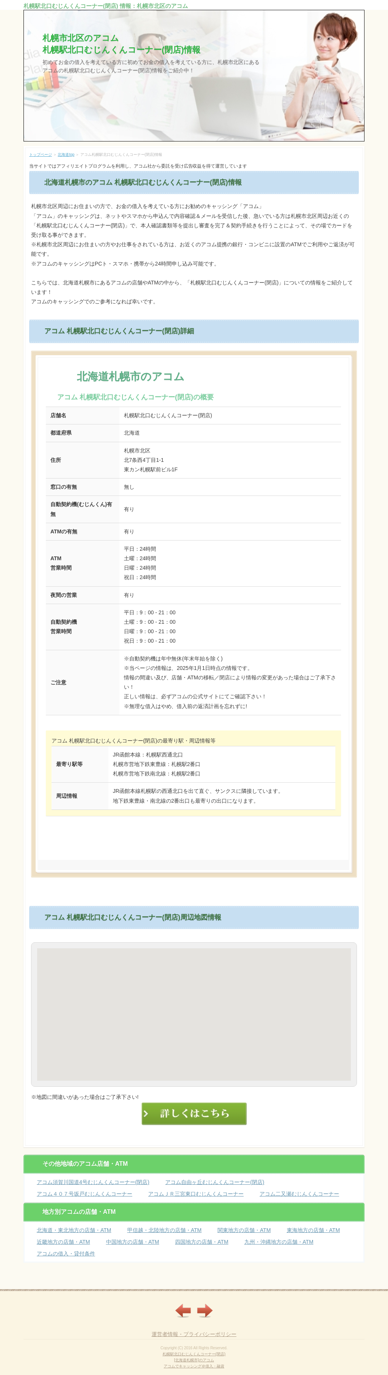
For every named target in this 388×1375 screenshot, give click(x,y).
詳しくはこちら (193, 838)
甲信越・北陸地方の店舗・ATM (164, 1230)
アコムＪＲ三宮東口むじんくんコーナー (196, 1194)
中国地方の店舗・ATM (133, 1242)
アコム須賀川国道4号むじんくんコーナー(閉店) (93, 1182)
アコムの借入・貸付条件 (66, 1254)
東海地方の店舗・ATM (313, 1230)
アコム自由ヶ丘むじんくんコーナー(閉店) (214, 1182)
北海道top (66, 154)
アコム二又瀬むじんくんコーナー (299, 1194)
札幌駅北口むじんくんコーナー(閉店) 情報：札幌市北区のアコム (105, 6)
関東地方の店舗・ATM (244, 1230)
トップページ (40, 154)
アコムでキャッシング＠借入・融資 (194, 1366)
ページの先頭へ (348, 1283)
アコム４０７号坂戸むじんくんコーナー (84, 1194)
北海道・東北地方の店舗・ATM (74, 1230)
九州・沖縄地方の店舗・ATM (279, 1242)
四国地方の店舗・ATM (201, 1242)
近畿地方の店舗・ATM (63, 1242)
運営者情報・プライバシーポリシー (194, 1334)
